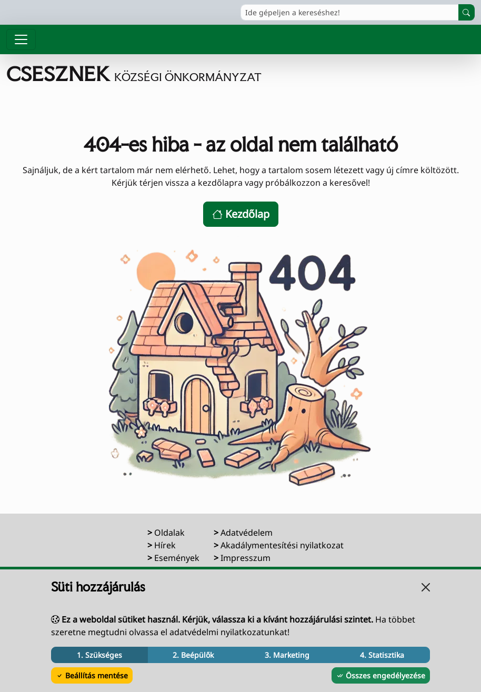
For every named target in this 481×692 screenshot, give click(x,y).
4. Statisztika (382, 655)
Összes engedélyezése (380, 675)
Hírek (165, 545)
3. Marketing (287, 655)
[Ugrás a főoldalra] (134, 74)
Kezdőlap (240, 214)
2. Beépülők (193, 655)
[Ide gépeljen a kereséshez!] (350, 12)
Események (176, 558)
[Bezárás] (425, 587)
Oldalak (169, 532)
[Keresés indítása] (466, 12)
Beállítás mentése (92, 675)
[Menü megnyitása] (21, 39)
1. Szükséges (99, 655)
